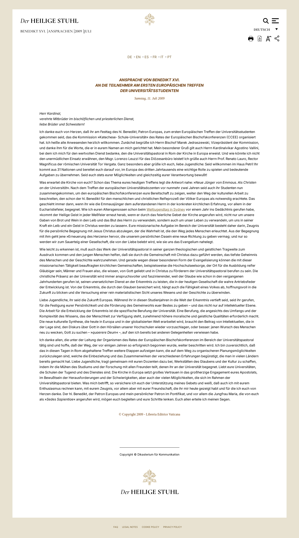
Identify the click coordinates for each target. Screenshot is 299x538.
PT (169, 57)
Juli (87, 31)
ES (147, 57)
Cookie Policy (150, 527)
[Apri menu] (275, 20)
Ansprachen (61, 31)
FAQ (115, 527)
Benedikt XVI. (33, 31)
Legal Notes (130, 527)
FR (155, 57)
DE (129, 57)
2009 (79, 31)
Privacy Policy (172, 527)
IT (162, 57)
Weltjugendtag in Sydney (166, 209)
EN (138, 57)
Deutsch (263, 30)
